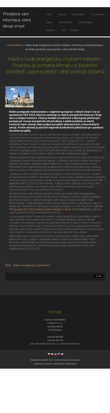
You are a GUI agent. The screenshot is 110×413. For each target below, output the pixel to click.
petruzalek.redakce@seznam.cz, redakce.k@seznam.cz (55, 388)
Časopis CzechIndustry (55, 408)
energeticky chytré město (36, 309)
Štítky (8, 309)
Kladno (16, 309)
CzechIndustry (15, 89)
